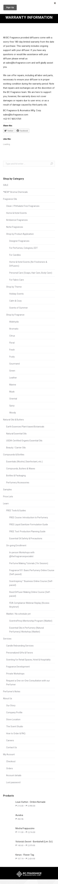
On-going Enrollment (16, 545)
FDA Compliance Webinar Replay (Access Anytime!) (29, 605)
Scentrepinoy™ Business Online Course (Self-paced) (31, 583)
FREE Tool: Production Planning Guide (27, 531)
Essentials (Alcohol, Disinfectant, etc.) (24, 461)
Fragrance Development (18, 666)
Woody (12, 412)
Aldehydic (14, 322)
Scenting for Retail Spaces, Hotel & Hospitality (28, 659)
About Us (7, 698)
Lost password (13, 782)
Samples (7, 489)
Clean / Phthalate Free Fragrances (22, 206)
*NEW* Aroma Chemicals (15, 192)
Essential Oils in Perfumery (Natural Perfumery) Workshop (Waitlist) (26, 630)
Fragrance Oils (10, 199)
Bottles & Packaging (16, 475)
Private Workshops (15, 673)
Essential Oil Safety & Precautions (25, 538)
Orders (9, 768)
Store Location (13, 719)
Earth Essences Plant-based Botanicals (25, 426)
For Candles (15, 255)
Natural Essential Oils (16, 433)
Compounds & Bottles (13, 454)
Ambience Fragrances (17, 220)
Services (7, 638)
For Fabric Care (16, 280)
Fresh (12, 349)
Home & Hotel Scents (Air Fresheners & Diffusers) (28, 264)
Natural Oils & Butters (13, 419)
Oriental (13, 398)
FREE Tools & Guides (16, 510)
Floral (12, 342)
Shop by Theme (14, 287)
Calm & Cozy (15, 301)
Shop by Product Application (20, 234)
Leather (13, 377)
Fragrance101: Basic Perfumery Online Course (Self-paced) (31, 572)
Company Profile (14, 712)
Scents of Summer (18, 308)
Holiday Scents (16, 294)
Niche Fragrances (14, 227)
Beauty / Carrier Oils (16, 447)
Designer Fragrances (19, 241)
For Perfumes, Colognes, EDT (23, 248)
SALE (5, 185)
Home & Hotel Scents (16, 213)
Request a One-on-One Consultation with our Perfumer (28, 682)
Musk (12, 391)
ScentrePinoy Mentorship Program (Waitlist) (30, 621)
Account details (13, 775)
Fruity (12, 356)
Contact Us (11, 747)
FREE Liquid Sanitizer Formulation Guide (28, 524)
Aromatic (13, 328)
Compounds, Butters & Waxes (20, 468)
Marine (12, 384)
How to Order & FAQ (15, 733)
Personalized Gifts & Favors (19, 652)
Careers (10, 740)
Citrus (12, 335)
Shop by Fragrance (15, 315)
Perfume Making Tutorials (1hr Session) (28, 563)
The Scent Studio (14, 726)
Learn (6, 503)
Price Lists (8, 496)
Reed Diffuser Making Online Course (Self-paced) (30, 594)
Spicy (12, 405)
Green (12, 370)
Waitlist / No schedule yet (18, 614)
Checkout (10, 761)
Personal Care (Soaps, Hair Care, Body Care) (30, 273)
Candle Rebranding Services (20, 645)
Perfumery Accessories (17, 482)
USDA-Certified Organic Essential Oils (24, 440)
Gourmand (14, 363)
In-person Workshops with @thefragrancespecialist (21, 554)
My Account (9, 754)
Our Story (10, 705)
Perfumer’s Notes (11, 691)
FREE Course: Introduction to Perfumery (28, 517)
